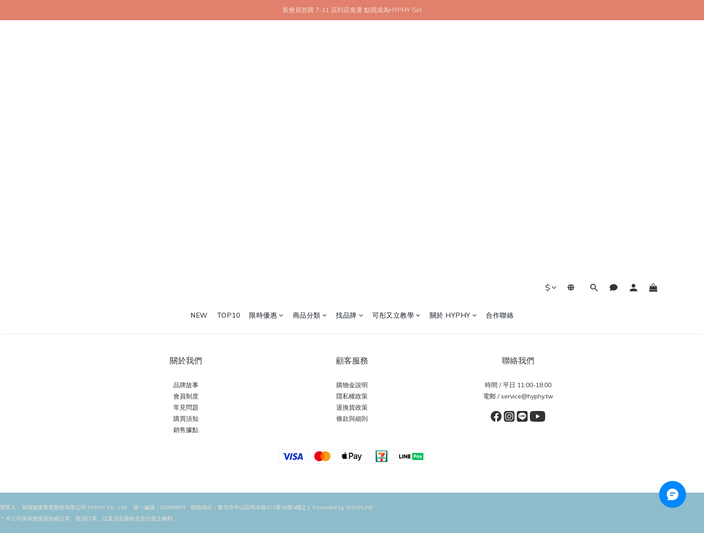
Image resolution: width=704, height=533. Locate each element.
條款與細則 (352, 419)
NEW (199, 57)
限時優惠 (266, 57)
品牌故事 (185, 385)
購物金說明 (352, 385)
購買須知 (185, 419)
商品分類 (310, 57)
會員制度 (185, 396)
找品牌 (349, 57)
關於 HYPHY (453, 57)
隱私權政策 (352, 396)
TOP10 (229, 57)
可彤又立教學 (396, 57)
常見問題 (185, 407)
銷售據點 (185, 430)
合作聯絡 (500, 57)
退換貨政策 (352, 407)
